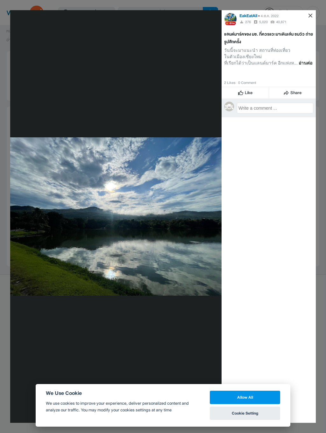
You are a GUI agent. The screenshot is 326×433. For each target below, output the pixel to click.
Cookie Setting (245, 413)
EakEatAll (248, 15)
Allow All (245, 397)
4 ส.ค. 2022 (270, 16)
